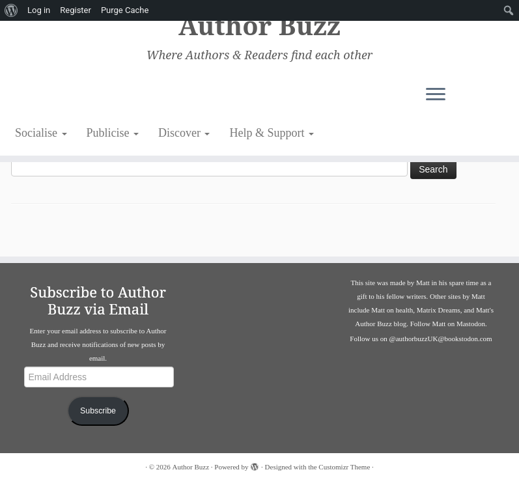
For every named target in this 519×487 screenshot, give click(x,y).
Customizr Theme (344, 467)
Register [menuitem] (75, 10)
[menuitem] (11, 10)
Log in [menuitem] (38, 10)
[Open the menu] (463, 95)
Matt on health (392, 310)
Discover (184, 133)
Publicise (113, 133)
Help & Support (271, 133)
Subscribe (98, 410)
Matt (423, 282)
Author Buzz (259, 26)
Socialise (41, 133)
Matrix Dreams (438, 310)
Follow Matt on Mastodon (447, 323)
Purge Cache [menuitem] (124, 10)
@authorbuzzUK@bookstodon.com (440, 338)
